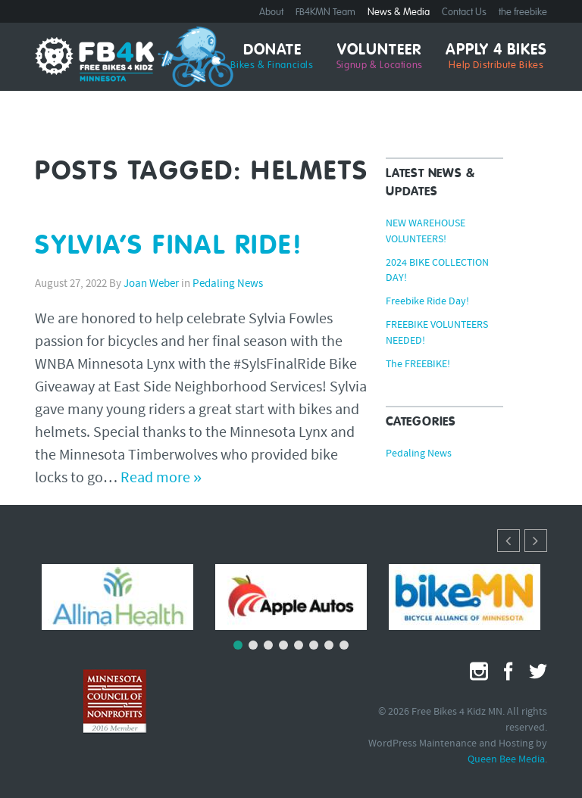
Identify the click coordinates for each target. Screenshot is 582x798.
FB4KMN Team (325, 12)
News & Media (399, 12)
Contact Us (464, 12)
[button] (535, 540)
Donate (271, 57)
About (271, 12)
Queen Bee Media (506, 759)
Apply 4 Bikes (496, 57)
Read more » (161, 478)
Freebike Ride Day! (427, 302)
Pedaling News (227, 284)
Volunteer (379, 57)
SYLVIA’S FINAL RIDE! (169, 246)
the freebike (523, 12)
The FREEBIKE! (418, 365)
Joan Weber (151, 284)
